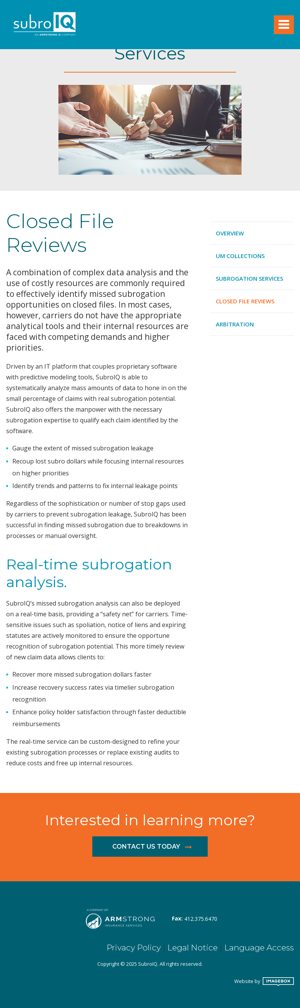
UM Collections (240, 256)
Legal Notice (192, 947)
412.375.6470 (200, 918)
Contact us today (146, 846)
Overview (230, 233)
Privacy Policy (134, 947)
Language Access (259, 947)
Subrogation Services (249, 278)
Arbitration (235, 324)
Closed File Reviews (245, 301)
